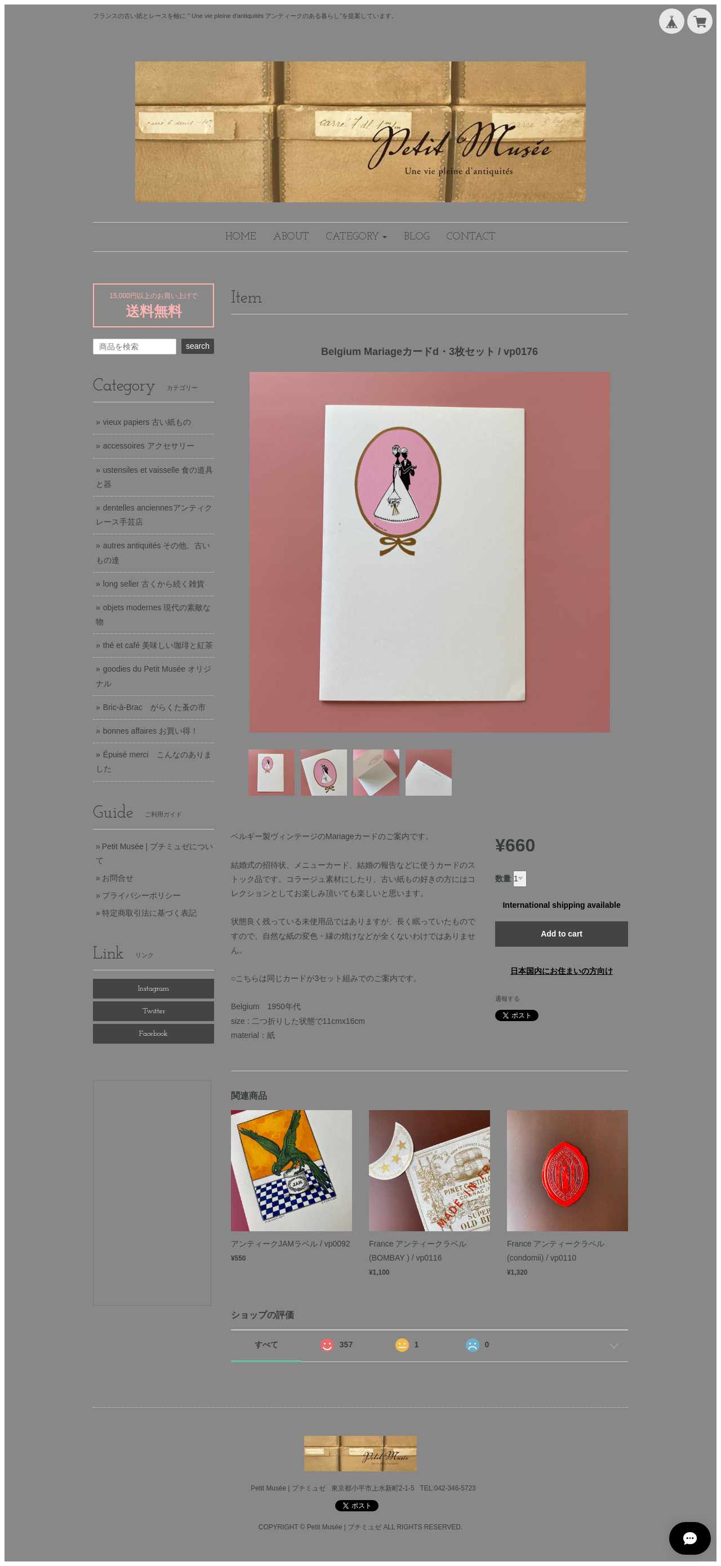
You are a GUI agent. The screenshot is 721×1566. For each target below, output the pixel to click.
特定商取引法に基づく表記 (149, 912)
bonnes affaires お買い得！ (150, 730)
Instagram (153, 988)
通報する (507, 998)
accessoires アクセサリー (148, 445)
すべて (266, 1344)
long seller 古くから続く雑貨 (153, 583)
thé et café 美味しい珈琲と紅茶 (158, 645)
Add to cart (561, 933)
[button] (356, 237)
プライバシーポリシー (141, 895)
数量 (503, 878)
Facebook (153, 1034)
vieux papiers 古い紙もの (147, 422)
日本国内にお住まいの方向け (561, 970)
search (198, 346)
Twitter (154, 1011)
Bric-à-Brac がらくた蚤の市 (154, 707)
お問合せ (117, 877)
